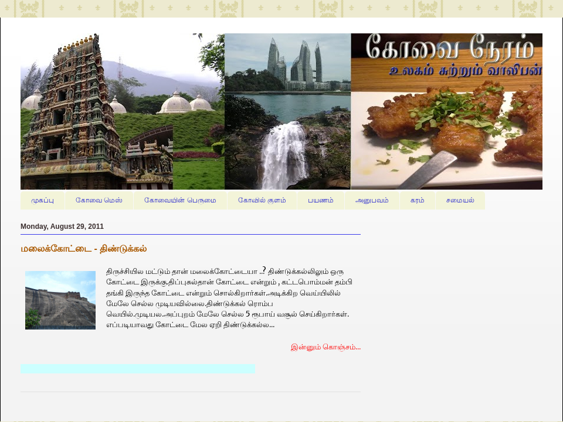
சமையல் (460, 200)
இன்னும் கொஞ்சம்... (326, 347)
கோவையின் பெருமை (180, 200)
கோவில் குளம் (262, 200)
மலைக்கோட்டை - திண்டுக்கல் (84, 248)
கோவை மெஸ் (99, 200)
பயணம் (321, 200)
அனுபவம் (372, 200)
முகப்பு (42, 200)
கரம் (418, 200)
